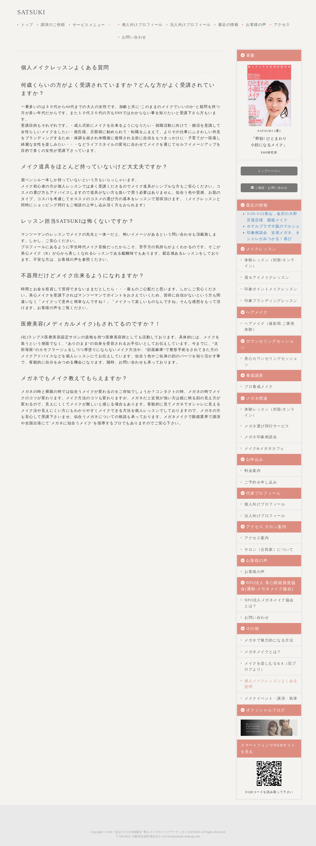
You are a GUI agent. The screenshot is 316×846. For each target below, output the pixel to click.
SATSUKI (31, 12)
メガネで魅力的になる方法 (268, 640)
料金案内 (252, 471)
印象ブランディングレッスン (270, 301)
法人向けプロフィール (190, 25)
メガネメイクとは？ (262, 652)
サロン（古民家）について (268, 550)
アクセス (282, 25)
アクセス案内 (256, 538)
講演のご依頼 (53, 25)
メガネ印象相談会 (260, 437)
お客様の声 (256, 25)
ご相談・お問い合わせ (269, 188)
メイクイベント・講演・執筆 (270, 698)
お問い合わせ (134, 37)
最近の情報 (228, 25)
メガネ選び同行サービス (266, 426)
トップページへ (269, 171)
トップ (27, 25)
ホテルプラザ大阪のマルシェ (273, 226)
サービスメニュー (94, 25)
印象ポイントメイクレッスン (270, 289)
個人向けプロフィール (142, 25)
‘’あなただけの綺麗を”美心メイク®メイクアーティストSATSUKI (156, 832)
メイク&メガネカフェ (264, 448)
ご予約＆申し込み (260, 482)
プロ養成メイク (258, 387)
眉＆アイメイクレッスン (266, 277)
